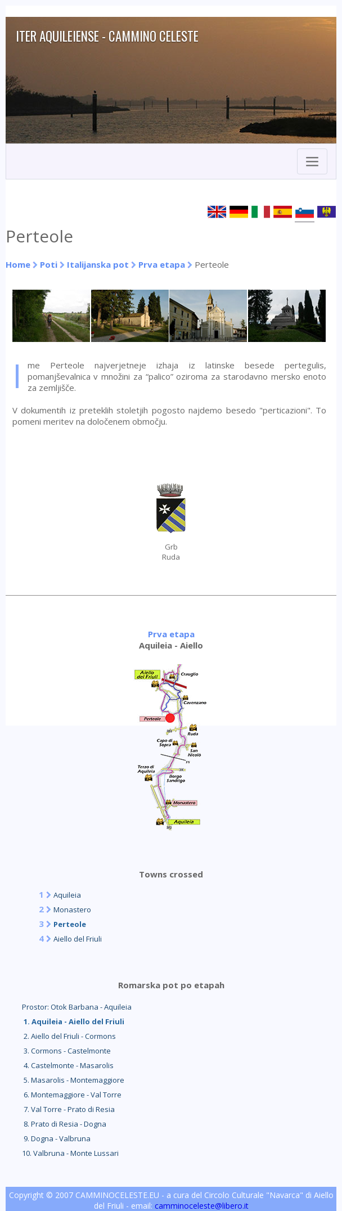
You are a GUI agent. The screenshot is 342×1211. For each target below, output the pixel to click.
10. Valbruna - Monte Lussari (70, 1153)
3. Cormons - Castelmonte (66, 1051)
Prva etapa (161, 264)
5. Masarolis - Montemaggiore (73, 1080)
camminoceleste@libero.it (202, 1205)
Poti (48, 264)
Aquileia (67, 895)
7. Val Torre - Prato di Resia (68, 1109)
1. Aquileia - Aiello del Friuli (73, 1021)
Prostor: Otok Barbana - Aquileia (77, 1007)
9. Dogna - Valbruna (56, 1138)
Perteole (69, 924)
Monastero (72, 909)
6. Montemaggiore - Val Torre (72, 1095)
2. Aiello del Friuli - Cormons (69, 1036)
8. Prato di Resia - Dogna (64, 1124)
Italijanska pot (98, 264)
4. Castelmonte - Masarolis (68, 1065)
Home (18, 264)
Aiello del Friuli (77, 939)
